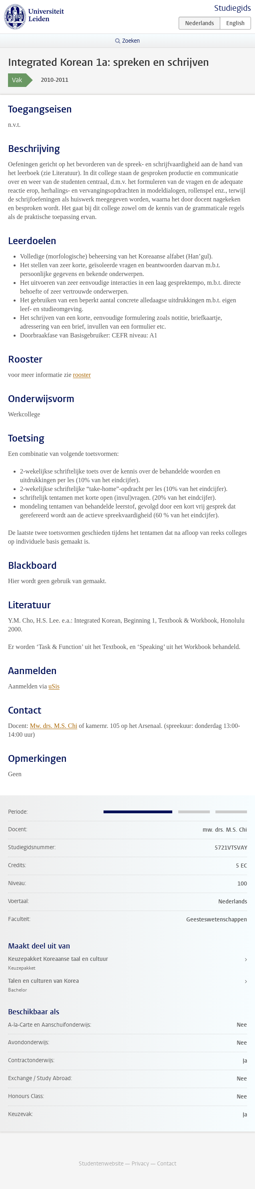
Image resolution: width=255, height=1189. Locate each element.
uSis (54, 686)
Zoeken (131, 41)
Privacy (140, 1163)
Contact (166, 1163)
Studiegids (232, 8)
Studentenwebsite (101, 1163)
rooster (82, 374)
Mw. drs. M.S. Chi (54, 725)
